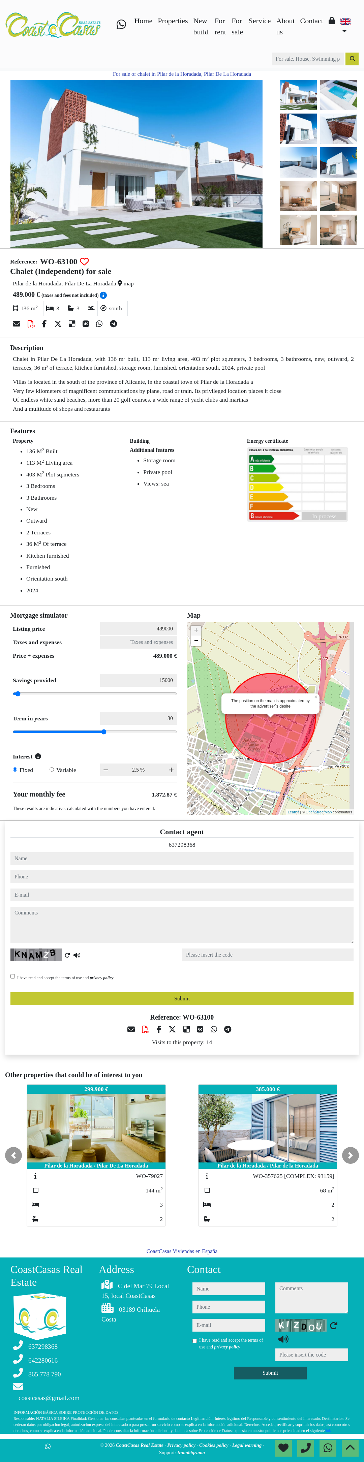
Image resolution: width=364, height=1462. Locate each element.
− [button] (196, 641)
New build (200, 26)
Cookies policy (214, 1445)
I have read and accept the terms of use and (65, 977)
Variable (66, 770)
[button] (13, 1155)
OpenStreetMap (319, 812)
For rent (220, 26)
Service (260, 21)
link (328, 1430)
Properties (173, 21)
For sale (237, 26)
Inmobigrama (191, 1452)
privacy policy (101, 977)
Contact (311, 21)
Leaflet (293, 812)
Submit (182, 998)
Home (143, 21)
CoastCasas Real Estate (140, 1445)
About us (285, 26)
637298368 (182, 844)
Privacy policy (182, 1445)
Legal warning (247, 1445)
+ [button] (196, 631)
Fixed (26, 770)
